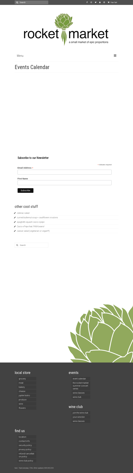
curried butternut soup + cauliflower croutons (37, 217)
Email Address (25, 168)
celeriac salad (23, 213)
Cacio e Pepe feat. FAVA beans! (30, 226)
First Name (23, 179)
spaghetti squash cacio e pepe (30, 222)
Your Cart (112, 2)
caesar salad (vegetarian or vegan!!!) (33, 231)
